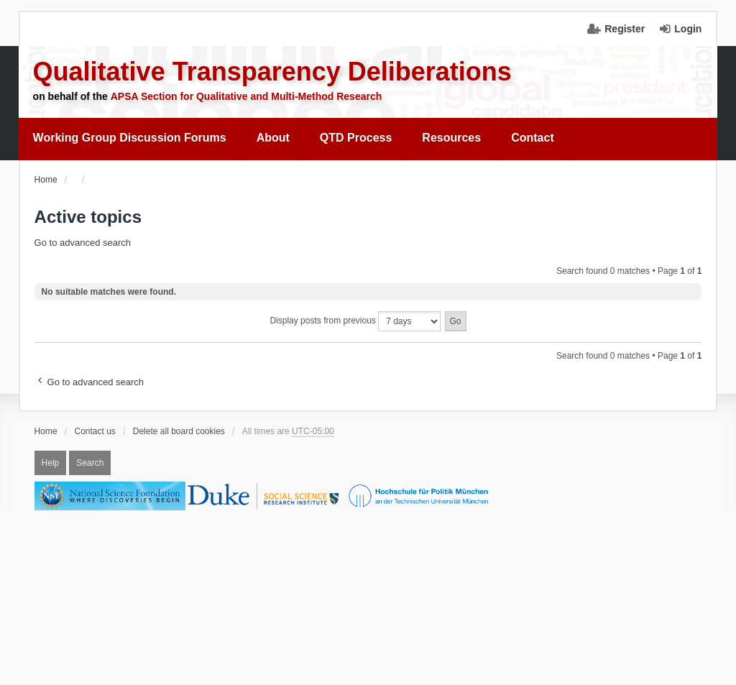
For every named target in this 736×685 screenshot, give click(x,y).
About (273, 138)
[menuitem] (130, 138)
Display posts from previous (355, 321)
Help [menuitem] (51, 463)
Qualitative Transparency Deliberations (272, 71)
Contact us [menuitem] (95, 431)
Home (46, 431)
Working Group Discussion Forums (129, 138)
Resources (451, 138)
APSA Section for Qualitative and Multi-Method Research (246, 96)
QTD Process (356, 138)
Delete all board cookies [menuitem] (179, 431)
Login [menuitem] (688, 29)
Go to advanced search (82, 242)
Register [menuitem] (624, 29)
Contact (532, 138)
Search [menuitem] (90, 463)
